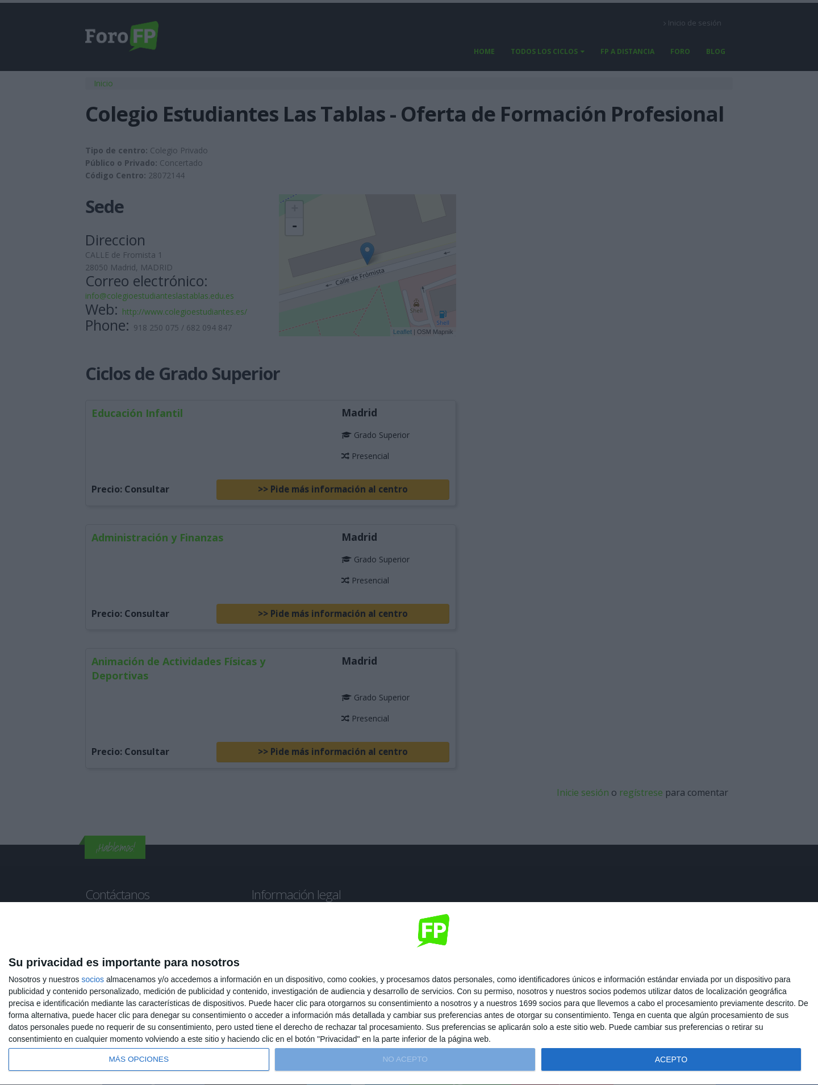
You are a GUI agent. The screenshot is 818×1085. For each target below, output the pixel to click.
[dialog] (409, 994)
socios (92, 979)
